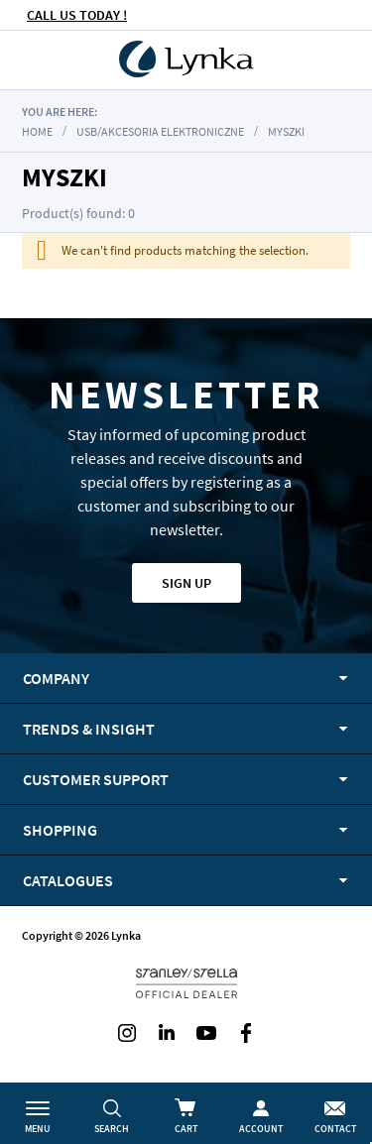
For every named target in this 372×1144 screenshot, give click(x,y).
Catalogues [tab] (68, 880)
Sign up (186, 583)
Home (37, 131)
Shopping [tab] (60, 830)
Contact (335, 1128)
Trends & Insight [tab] (89, 729)
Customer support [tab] (96, 779)
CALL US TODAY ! (77, 15)
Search (111, 1128)
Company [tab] (56, 678)
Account (261, 1128)
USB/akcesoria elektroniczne (160, 131)
